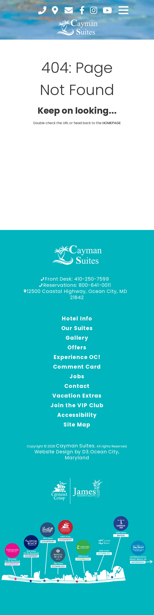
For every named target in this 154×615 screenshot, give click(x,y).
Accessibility (77, 415)
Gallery (77, 338)
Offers (77, 347)
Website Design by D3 (61, 451)
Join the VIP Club (77, 405)
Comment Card (77, 366)
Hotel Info (77, 318)
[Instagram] (93, 10)
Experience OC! (77, 357)
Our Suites (77, 328)
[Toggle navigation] (123, 10)
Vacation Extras (77, 395)
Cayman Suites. (76, 445)
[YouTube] (107, 10)
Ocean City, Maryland (92, 454)
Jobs (77, 376)
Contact (77, 386)
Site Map (77, 424)
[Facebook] (81, 10)
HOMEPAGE (111, 123)
